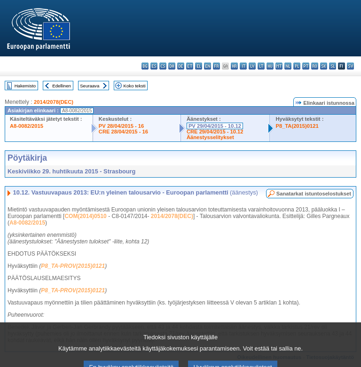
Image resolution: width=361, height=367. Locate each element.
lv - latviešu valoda (252, 66)
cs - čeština (162, 66)
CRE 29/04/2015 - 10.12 (215, 131)
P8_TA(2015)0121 (296, 126)
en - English (207, 66)
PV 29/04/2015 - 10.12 (214, 126)
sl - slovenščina (332, 66)
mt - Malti (279, 66)
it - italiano (243, 66)
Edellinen (61, 85)
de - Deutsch (180, 66)
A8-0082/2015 (26, 126)
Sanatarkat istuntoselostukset (313, 193)
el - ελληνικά (198, 66)
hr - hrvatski (234, 66)
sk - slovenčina (323, 66)
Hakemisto (25, 85)
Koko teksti (135, 85)
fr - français (216, 66)
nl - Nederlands (287, 66)
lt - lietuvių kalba (261, 66)
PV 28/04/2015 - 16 (121, 126)
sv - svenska (350, 66)
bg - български (145, 66)
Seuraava (89, 85)
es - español (153, 66)
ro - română (314, 66)
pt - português (305, 66)
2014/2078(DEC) (53, 102)
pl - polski (296, 66)
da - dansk (171, 66)
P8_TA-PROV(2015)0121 (73, 266)
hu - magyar (270, 66)
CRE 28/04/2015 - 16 (123, 131)
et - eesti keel (189, 66)
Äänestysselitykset (210, 137)
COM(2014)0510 (85, 216)
